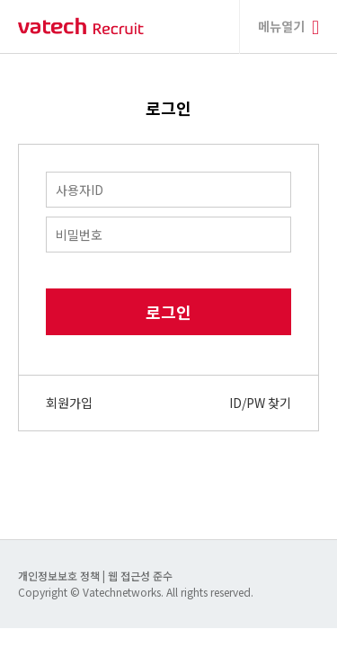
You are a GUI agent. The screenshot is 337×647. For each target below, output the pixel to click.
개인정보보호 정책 (60, 575)
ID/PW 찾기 (260, 403)
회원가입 (69, 403)
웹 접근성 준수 (140, 575)
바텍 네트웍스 (81, 26)
